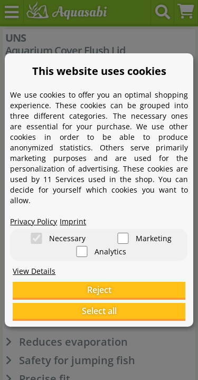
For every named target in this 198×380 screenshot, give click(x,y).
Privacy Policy (33, 221)
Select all (99, 311)
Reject (99, 290)
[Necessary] (36, 238)
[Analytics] (82, 251)
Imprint (73, 221)
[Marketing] (123, 238)
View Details (34, 271)
